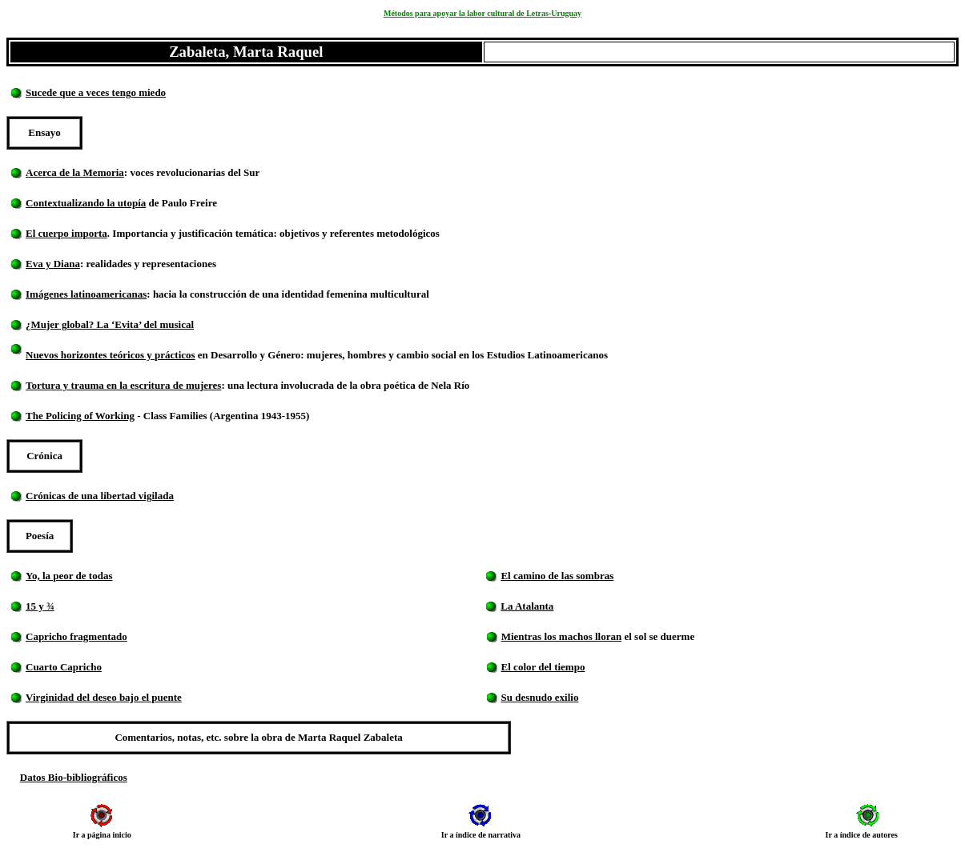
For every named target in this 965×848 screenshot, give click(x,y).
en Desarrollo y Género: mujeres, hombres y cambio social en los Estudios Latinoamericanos (403, 355)
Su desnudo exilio (540, 697)
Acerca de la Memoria (75, 172)
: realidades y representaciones (149, 264)
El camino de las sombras (557, 576)
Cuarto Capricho (64, 667)
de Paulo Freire (182, 203)
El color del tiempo (543, 667)
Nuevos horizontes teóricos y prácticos (110, 355)
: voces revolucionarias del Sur (191, 172)
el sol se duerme (657, 636)
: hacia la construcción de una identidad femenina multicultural (287, 294)
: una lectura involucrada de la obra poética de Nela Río (345, 385)
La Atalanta (527, 606)
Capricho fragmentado (76, 636)
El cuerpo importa (66, 233)
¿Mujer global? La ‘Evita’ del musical (110, 324)
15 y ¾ (40, 606)
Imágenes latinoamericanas (86, 294)
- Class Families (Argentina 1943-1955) (223, 416)
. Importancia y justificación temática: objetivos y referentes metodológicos (274, 233)
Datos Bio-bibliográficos (73, 777)
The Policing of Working (80, 416)
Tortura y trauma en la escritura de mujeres (123, 385)
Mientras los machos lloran (561, 636)
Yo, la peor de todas (69, 576)
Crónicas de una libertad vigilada (100, 496)
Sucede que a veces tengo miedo (96, 92)
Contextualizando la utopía (86, 203)
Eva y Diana (53, 264)
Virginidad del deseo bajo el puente (104, 697)
